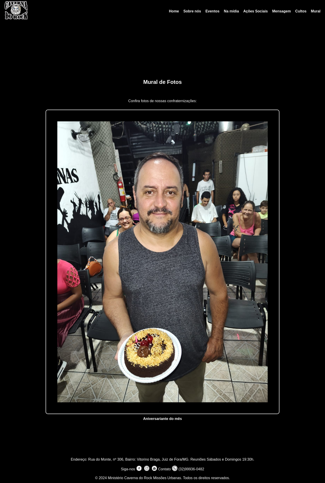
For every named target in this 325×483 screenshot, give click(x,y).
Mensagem (281, 11)
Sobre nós (192, 11)
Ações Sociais (255, 11)
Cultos (300, 11)
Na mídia (231, 11)
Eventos (212, 11)
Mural (315, 11)
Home (174, 11)
